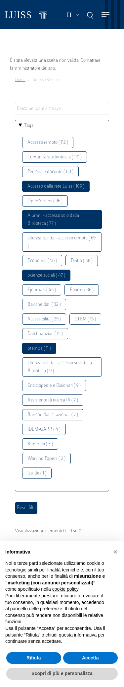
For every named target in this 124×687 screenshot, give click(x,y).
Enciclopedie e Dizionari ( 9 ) (54, 385)
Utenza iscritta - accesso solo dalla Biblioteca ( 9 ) (59, 367)
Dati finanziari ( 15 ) (45, 333)
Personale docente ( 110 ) (50, 171)
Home (20, 80)
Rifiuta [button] (33, 657)
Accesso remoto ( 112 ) (47, 142)
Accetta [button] (90, 657)
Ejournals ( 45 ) (41, 290)
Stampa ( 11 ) (39, 348)
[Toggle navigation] (105, 14)
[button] (115, 552)
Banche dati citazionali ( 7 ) (52, 414)
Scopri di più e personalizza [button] (61, 673)
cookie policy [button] (65, 589)
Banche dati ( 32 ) (44, 304)
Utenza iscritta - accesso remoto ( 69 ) (61, 242)
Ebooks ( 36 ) (82, 290)
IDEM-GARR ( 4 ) (44, 429)
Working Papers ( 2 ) (46, 458)
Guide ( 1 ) (36, 473)
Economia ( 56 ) (42, 260)
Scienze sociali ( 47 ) (46, 275)
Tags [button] (28, 125)
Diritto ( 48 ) (82, 260)
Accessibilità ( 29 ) (44, 319)
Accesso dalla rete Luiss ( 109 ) (55, 186)
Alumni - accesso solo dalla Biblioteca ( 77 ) (53, 219)
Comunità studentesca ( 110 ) (54, 157)
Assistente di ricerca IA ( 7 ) (52, 400)
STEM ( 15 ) (85, 319)
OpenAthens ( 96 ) (44, 201)
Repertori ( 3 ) (40, 444)
